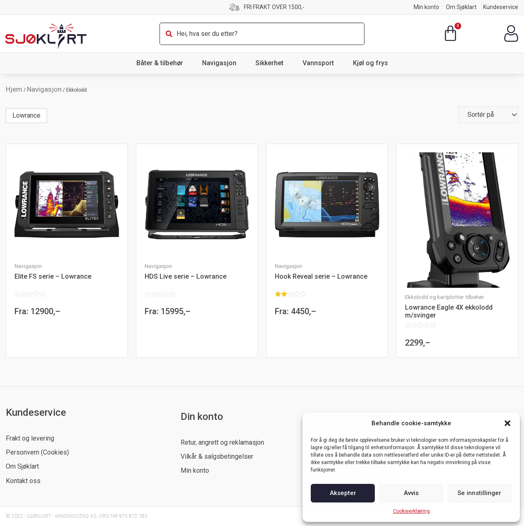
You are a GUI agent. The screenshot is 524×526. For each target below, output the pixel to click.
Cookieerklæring (411, 511)
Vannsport (320, 63)
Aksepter (343, 493)
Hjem (14, 89)
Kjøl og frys (370, 63)
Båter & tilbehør (161, 63)
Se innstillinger (479, 493)
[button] (507, 423)
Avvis (411, 493)
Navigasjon (221, 63)
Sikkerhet (271, 63)
